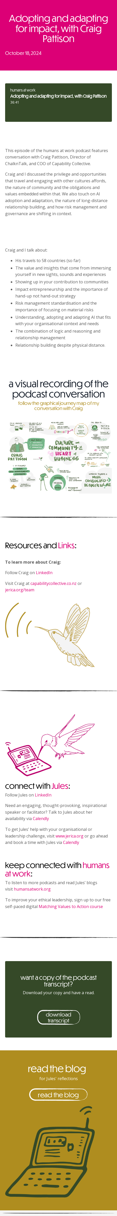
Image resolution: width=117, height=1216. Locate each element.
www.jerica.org (69, 836)
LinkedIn (44, 572)
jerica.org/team (19, 590)
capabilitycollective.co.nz (53, 583)
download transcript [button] (58, 1017)
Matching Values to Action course (71, 906)
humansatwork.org (32, 889)
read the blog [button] (58, 1094)
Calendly (41, 818)
